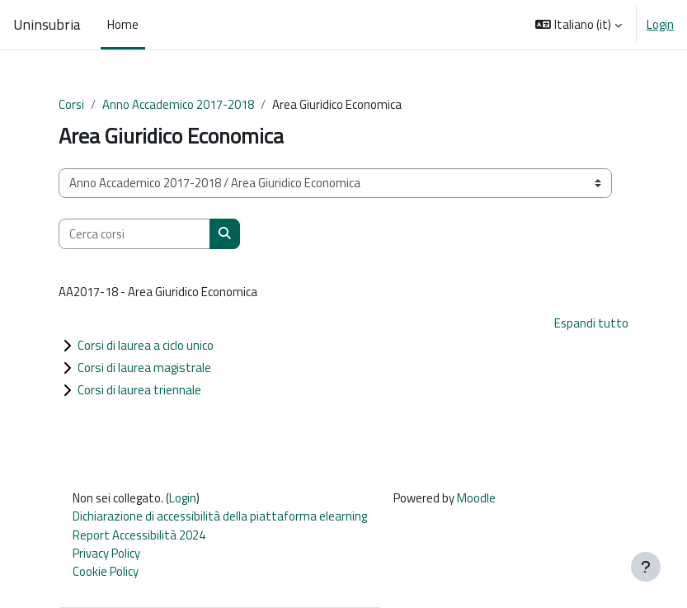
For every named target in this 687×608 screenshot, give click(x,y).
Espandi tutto (591, 322)
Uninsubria (47, 24)
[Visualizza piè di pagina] (646, 567)
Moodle (476, 497)
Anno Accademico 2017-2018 (178, 104)
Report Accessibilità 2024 (139, 535)
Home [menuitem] (123, 24)
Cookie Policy (106, 571)
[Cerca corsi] (134, 233)
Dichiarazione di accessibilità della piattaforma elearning (220, 516)
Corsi (71, 104)
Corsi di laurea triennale (139, 389)
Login (660, 25)
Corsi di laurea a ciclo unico (146, 345)
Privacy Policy (106, 553)
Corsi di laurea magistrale (144, 367)
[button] (579, 24)
